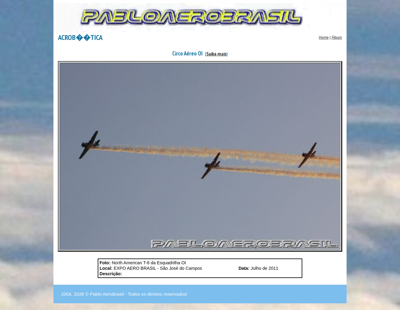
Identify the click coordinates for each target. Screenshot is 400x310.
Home (324, 37)
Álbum (337, 37)
